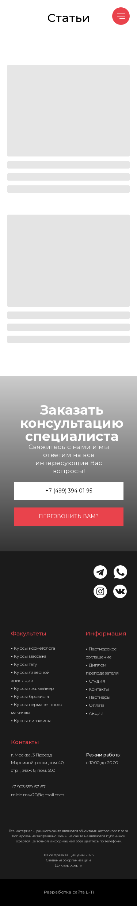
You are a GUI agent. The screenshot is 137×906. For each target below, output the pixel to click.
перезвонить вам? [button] (69, 516)
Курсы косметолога (34, 648)
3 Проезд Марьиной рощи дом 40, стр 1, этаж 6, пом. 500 (37, 762)
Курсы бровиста (31, 696)
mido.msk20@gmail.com (37, 794)
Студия (97, 681)
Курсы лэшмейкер (34, 688)
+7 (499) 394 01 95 (68, 490)
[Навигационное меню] (121, 16)
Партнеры (99, 697)
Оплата (96, 705)
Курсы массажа (30, 656)
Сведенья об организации (68, 860)
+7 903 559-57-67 (28, 786)
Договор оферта (68, 865)
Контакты (99, 689)
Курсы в (22, 720)
